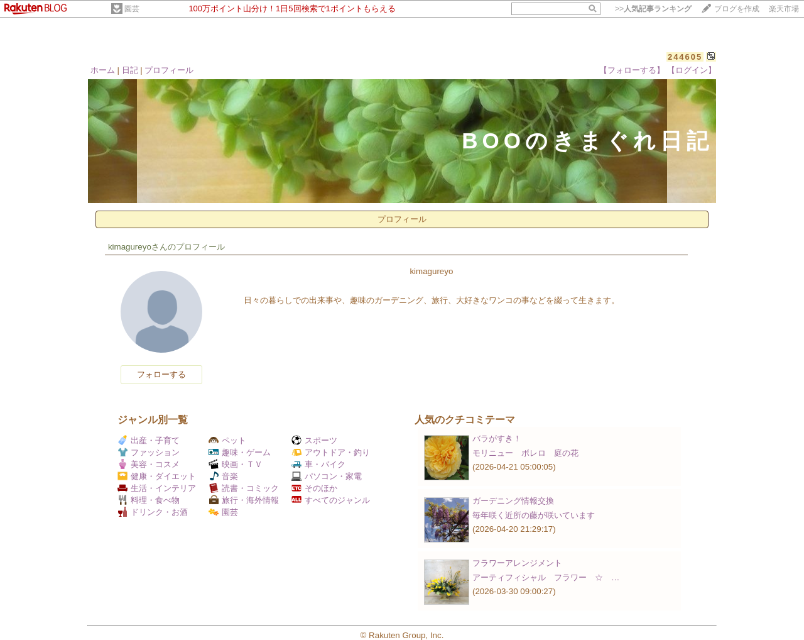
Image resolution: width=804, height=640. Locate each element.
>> (653, 8)
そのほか (314, 488)
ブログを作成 (736, 8)
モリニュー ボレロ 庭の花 (525, 453)
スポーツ (314, 440)
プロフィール (168, 70)
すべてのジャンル (330, 500)
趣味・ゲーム (240, 452)
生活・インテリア (156, 488)
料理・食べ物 (148, 500)
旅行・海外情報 (244, 500)
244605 (685, 57)
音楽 (223, 476)
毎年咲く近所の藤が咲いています (533, 515)
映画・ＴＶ (236, 464)
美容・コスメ (148, 464)
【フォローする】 (632, 70)
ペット (227, 440)
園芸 (131, 8)
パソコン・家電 (326, 476)
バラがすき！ (496, 438)
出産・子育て (148, 440)
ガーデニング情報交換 (513, 500)
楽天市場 (784, 8)
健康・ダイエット (156, 476)
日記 (130, 70)
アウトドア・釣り (330, 452)
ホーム (102, 70)
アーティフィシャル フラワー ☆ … (545, 577)
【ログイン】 (691, 70)
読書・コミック (244, 488)
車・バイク (318, 464)
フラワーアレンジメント (517, 563)
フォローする (161, 374)
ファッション (148, 452)
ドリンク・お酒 (152, 512)
